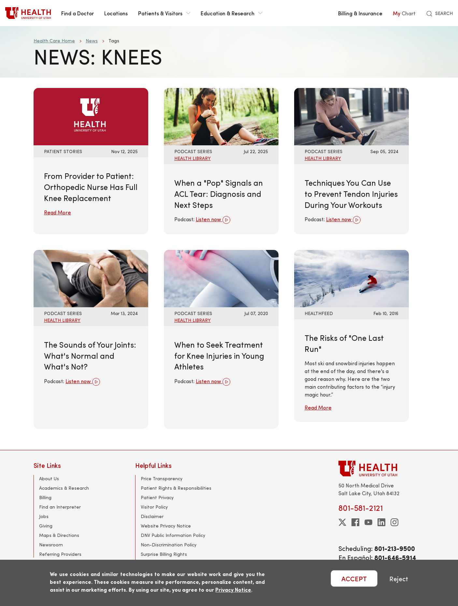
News (92, 40)
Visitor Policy (154, 507)
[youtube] (368, 522)
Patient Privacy (157, 497)
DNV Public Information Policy (173, 535)
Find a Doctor (77, 13)
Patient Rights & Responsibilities (176, 488)
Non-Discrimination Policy (168, 544)
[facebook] (355, 522)
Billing (45, 497)
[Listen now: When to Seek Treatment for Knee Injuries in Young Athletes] (221, 277)
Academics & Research (64, 488)
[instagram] (394, 522)
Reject (398, 578)
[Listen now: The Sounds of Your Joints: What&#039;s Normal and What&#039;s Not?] (91, 277)
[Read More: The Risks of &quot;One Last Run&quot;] (351, 277)
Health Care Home (54, 40)
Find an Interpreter (60, 507)
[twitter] (342, 522)
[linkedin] (381, 522)
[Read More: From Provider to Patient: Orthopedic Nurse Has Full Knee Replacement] (91, 115)
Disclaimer (152, 516)
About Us (49, 478)
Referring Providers (60, 554)
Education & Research (231, 13)
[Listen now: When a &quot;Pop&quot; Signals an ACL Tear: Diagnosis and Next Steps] (221, 115)
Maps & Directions (59, 535)
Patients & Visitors (164, 13)
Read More (57, 212)
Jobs (44, 516)
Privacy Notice (233, 589)
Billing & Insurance (360, 13)
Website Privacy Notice (166, 526)
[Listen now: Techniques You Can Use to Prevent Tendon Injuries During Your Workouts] (351, 115)
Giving (45, 526)
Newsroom (51, 544)
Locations (116, 13)
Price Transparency (161, 478)
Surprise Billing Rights (164, 554)
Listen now (213, 220)
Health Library (192, 158)
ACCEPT (354, 578)
